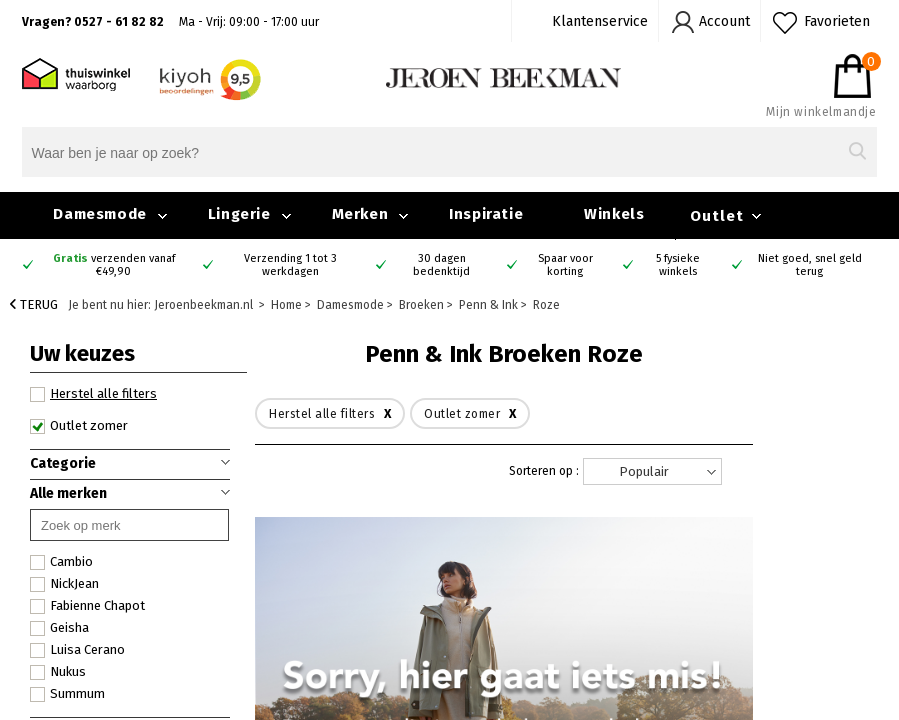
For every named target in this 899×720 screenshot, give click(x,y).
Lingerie (239, 214)
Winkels (614, 214)
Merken (360, 214)
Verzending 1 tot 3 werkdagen (290, 265)
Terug (34, 304)
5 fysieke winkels (678, 265)
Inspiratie (486, 214)
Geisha (59, 628)
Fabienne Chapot (87, 606)
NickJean (64, 584)
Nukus (58, 672)
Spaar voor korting (565, 265)
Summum (67, 694)
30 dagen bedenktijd (441, 265)
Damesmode (99, 214)
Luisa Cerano (77, 650)
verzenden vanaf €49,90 (114, 265)
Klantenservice (600, 21)
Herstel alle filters (93, 394)
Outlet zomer (79, 426)
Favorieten (837, 21)
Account (724, 21)
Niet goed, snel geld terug (810, 265)
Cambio (61, 562)
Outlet (717, 216)
